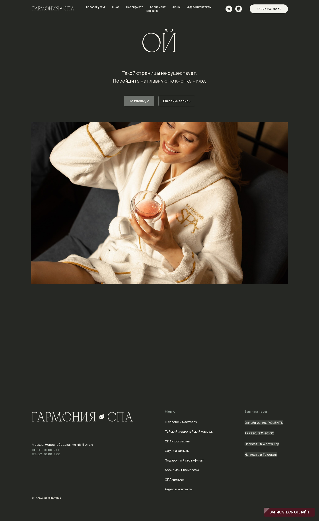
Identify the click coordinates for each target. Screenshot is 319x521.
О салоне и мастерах (181, 422)
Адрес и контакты (199, 7)
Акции (176, 7)
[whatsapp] (238, 9)
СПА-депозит (175, 479)
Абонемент (158, 7)
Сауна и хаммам (177, 451)
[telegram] (229, 9)
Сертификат (134, 7)
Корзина (152, 11)
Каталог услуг (95, 7)
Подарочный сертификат (184, 460)
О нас (115, 7)
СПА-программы (177, 441)
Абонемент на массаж (182, 470)
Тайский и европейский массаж (189, 431)
